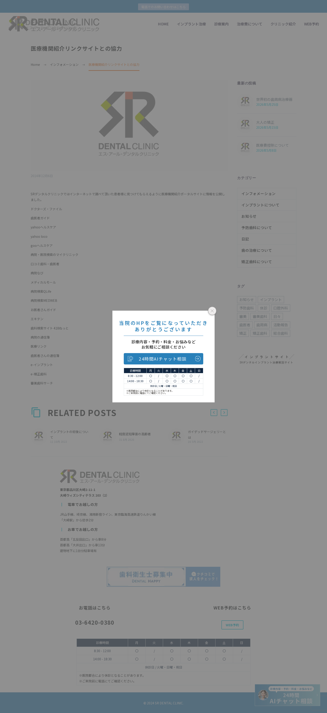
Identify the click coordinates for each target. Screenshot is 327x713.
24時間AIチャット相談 (162, 359)
